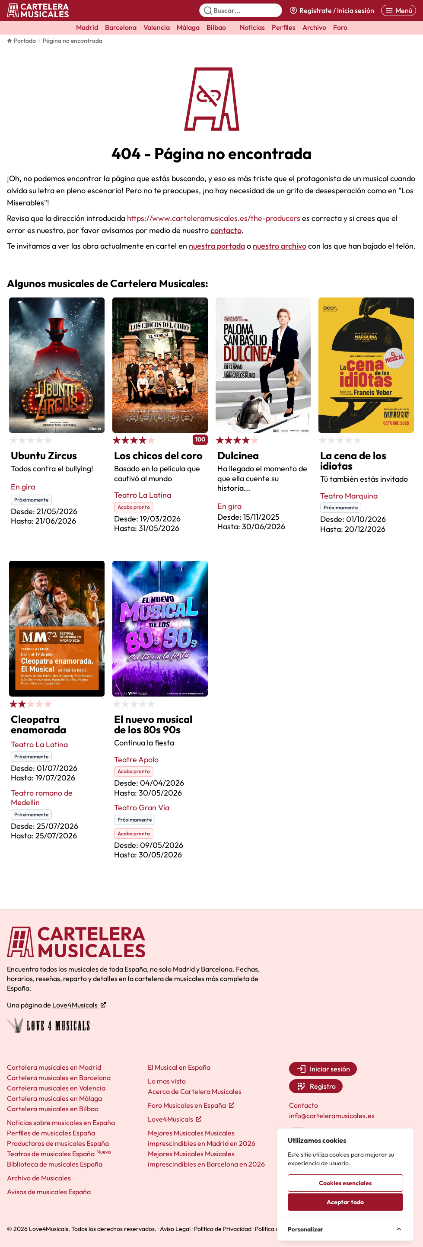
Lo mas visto (167, 1081)
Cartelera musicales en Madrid (54, 1067)
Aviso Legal (175, 1229)
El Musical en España (179, 1067)
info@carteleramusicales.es (332, 1115)
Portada (21, 41)
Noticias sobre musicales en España (61, 1122)
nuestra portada (217, 246)
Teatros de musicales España (59, 1153)
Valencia (156, 27)
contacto (226, 230)
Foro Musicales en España (191, 1105)
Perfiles (284, 27)
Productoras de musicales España (58, 1143)
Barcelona (121, 27)
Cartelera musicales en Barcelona (59, 1077)
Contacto (303, 1105)
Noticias (252, 27)
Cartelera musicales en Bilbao (53, 1108)
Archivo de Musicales (39, 1177)
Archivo (314, 27)
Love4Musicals (79, 1005)
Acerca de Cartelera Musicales (195, 1091)
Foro (340, 27)
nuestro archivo (279, 246)
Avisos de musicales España (49, 1191)
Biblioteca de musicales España (54, 1164)
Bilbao (216, 27)
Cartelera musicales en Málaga (54, 1098)
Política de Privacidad (222, 1229)
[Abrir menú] (398, 10)
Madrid (87, 27)
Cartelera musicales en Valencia (56, 1088)
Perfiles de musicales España (51, 1133)
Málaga (188, 27)
